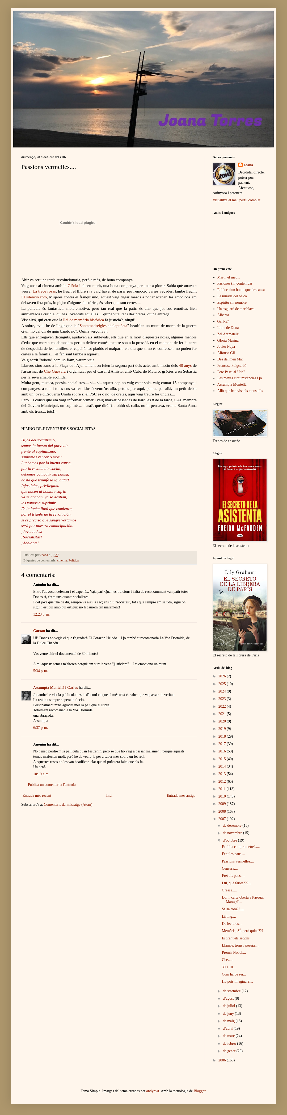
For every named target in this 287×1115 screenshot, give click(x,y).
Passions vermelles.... (238, 861)
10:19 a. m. (41, 774)
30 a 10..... (230, 967)
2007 (222, 819)
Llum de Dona (228, 328)
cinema (62, 560)
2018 (222, 736)
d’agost (229, 998)
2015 (222, 759)
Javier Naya (226, 347)
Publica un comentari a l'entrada (52, 785)
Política (74, 560)
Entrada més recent (37, 796)
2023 (222, 699)
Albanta (223, 315)
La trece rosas (44, 291)
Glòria (72, 285)
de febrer (230, 1044)
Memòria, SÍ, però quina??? (242, 931)
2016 (222, 751)
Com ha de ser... (234, 974)
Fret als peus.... (233, 876)
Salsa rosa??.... (233, 909)
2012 (222, 781)
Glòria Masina (228, 340)
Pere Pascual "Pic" (231, 372)
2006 (222, 1060)
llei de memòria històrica (83, 319)
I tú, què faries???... (236, 883)
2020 (222, 721)
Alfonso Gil (226, 353)
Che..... (227, 960)
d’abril (228, 1028)
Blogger (199, 1091)
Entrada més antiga (181, 796)
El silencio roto (34, 297)
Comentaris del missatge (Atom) (68, 805)
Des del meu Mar (230, 359)
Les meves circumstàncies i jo (239, 378)
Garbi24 (223, 321)
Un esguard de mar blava (236, 309)
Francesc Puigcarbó (232, 366)
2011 (222, 789)
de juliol (229, 1006)
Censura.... (230, 868)
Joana (248, 165)
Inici (108, 796)
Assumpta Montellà (232, 384)
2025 (222, 684)
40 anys (185, 365)
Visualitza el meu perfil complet (236, 200)
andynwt (152, 1091)
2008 (222, 811)
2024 (222, 691)
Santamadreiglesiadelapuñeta (103, 325)
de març (229, 1036)
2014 (222, 766)
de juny (229, 1014)
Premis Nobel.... (234, 953)
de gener (229, 1051)
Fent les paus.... (233, 854)
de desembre (232, 825)
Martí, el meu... (228, 277)
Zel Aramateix (228, 334)
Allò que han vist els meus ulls (240, 391)
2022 (222, 706)
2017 (222, 744)
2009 (222, 804)
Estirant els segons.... (237, 938)
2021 (222, 714)
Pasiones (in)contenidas (235, 283)
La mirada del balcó (232, 296)
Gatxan (39, 631)
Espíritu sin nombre (232, 302)
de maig (229, 1021)
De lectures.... (232, 924)
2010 (222, 796)
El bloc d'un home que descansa (241, 290)
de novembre (233, 833)
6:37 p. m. (40, 728)
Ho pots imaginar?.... (237, 981)
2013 (222, 774)
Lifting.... (229, 916)
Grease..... (229, 890)
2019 (222, 729)
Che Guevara (55, 371)
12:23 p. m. (41, 614)
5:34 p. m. (40, 671)
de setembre (232, 991)
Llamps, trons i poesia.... (240, 945)
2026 (222, 676)
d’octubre (230, 840)
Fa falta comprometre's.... (241, 847)
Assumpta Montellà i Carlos (55, 688)
